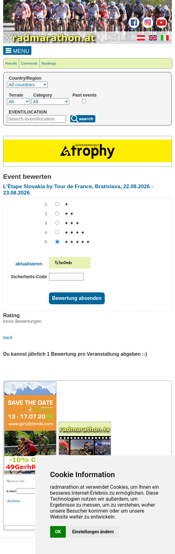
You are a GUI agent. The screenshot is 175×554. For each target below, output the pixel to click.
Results (11, 63)
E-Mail (11, 491)
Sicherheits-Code (29, 276)
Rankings (49, 63)
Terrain (16, 95)
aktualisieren (28, 263)
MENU (17, 50)
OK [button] (58, 531)
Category (42, 95)
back (8, 337)
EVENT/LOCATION (28, 112)
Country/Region (25, 78)
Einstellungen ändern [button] (93, 531)
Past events (84, 95)
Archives (13, 501)
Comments (29, 63)
